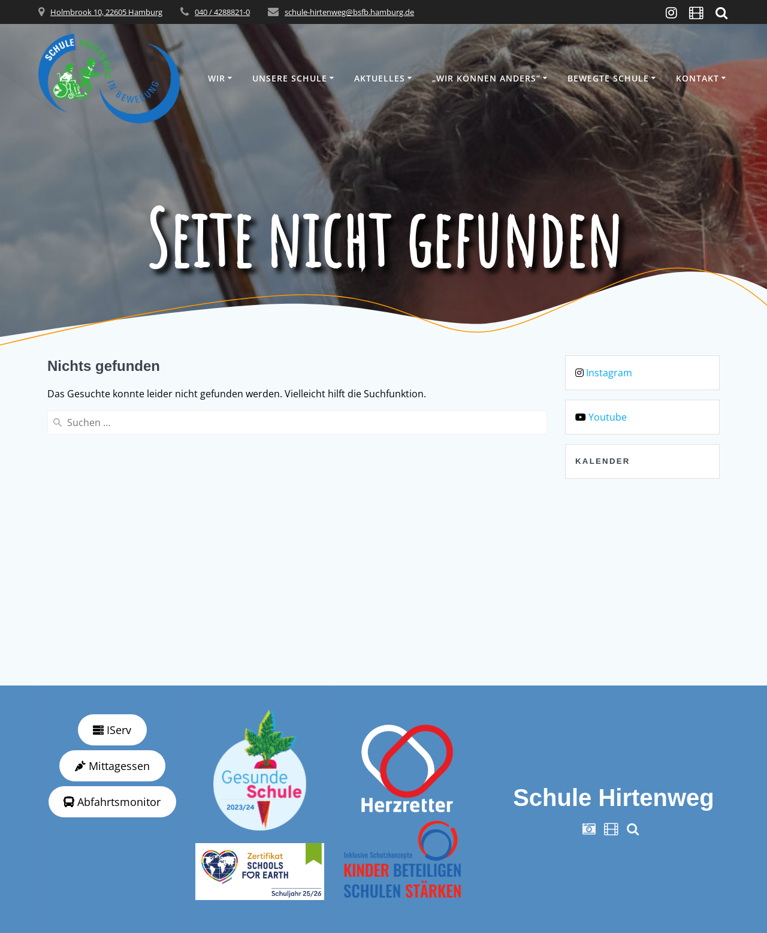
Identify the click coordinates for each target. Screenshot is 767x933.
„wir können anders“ (486, 78)
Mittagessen (112, 766)
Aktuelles (379, 78)
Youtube (607, 417)
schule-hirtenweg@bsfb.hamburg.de (349, 12)
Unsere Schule (289, 78)
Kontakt (697, 78)
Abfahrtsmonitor (112, 802)
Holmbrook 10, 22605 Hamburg (106, 12)
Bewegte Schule (608, 78)
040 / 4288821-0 (222, 12)
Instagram (609, 372)
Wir (216, 78)
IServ (112, 730)
